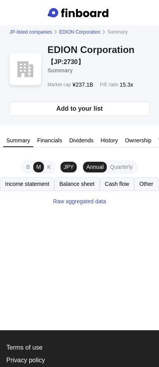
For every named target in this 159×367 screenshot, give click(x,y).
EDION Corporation (79, 32)
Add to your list (79, 108)
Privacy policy (25, 360)
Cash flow (117, 184)
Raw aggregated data (79, 201)
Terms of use (24, 347)
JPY (69, 167)
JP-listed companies (30, 32)
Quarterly (121, 167)
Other (146, 184)
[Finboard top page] (79, 12)
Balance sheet (77, 184)
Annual (95, 167)
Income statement (27, 184)
